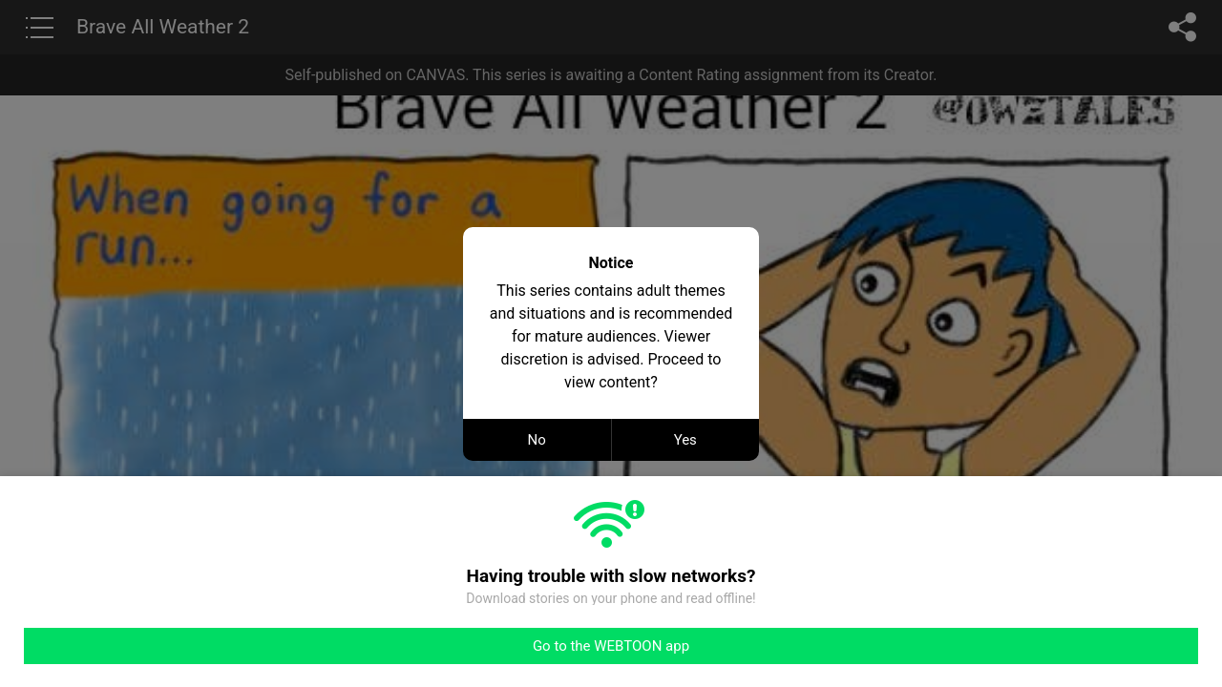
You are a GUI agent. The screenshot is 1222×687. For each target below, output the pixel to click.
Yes (685, 439)
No (537, 439)
